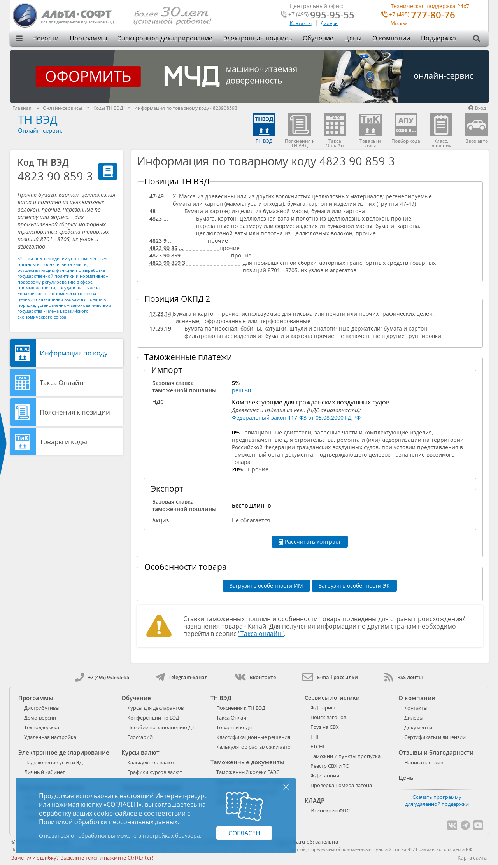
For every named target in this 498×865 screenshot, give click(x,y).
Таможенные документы (247, 762)
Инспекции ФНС (330, 810)
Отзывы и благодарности (435, 752)
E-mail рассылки (330, 677)
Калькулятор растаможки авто (253, 746)
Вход (477, 108)
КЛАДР (314, 800)
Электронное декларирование (165, 38)
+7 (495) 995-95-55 (102, 677)
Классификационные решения (253, 737)
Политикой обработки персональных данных (108, 822)
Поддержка (438, 38)
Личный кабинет (44, 772)
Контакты (301, 23)
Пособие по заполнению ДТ (161, 727)
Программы (88, 38)
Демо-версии (40, 717)
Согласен (244, 833)
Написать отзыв (423, 762)
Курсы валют (140, 752)
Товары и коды (63, 441)
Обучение (318, 38)
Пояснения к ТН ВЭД (240, 707)
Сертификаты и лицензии (435, 737)
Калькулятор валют (150, 762)
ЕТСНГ (318, 746)
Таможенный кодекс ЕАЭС (247, 772)
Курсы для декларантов (155, 707)
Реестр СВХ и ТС (329, 765)
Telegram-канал (182, 677)
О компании (391, 38)
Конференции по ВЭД (153, 717)
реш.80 (241, 390)
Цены (352, 38)
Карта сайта (472, 857)
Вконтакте (255, 677)
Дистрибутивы (42, 707)
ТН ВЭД (38, 119)
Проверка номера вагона (341, 785)
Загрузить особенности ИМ (266, 585)
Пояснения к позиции (75, 412)
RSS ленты (403, 677)
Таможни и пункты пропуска (345, 756)
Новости (45, 38)
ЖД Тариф (322, 707)
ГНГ (315, 736)
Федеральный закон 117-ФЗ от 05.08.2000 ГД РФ (296, 417)
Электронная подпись (257, 38)
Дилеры (329, 23)
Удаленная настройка (50, 737)
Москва (399, 23)
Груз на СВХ (324, 726)
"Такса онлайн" (261, 633)
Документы (418, 727)
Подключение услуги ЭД (53, 762)
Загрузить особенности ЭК (354, 585)
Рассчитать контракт (310, 541)
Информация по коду (74, 352)
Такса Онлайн (62, 382)
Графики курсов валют (154, 772)
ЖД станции (324, 775)
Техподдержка (41, 727)
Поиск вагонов (328, 717)
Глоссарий (140, 737)
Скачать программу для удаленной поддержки (437, 800)
